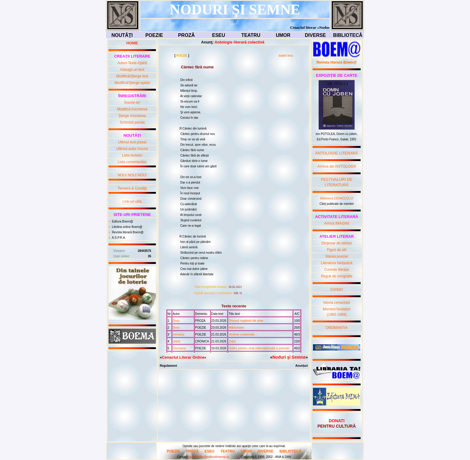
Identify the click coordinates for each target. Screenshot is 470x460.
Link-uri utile (132, 201)
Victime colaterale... (242, 334)
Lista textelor (132, 155)
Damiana (179, 348)
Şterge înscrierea (132, 116)
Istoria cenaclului (336, 302)
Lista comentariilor (132, 162)
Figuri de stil (337, 250)
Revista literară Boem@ (128, 232)
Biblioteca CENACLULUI (336, 198)
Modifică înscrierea (132, 109)
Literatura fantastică (336, 263)
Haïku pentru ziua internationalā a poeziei (258, 348)
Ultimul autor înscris (132, 149)
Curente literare (336, 269)
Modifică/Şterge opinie (132, 83)
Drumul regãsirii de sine (245, 320)
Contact (336, 289)
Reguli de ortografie (336, 276)
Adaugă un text (132, 69)
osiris (176, 341)
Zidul (232, 341)
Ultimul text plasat (132, 142)
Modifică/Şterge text (132, 76)
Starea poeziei (336, 256)
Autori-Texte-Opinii (132, 63)
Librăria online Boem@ (127, 227)
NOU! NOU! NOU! (132, 175)
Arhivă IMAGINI (336, 223)
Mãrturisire (236, 327)
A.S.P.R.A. (119, 237)
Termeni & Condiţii (132, 188)
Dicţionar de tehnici (336, 243)
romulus (178, 334)
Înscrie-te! (132, 102)
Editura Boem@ (122, 221)
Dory (176, 320)
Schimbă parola (132, 122)
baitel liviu (286, 55)
